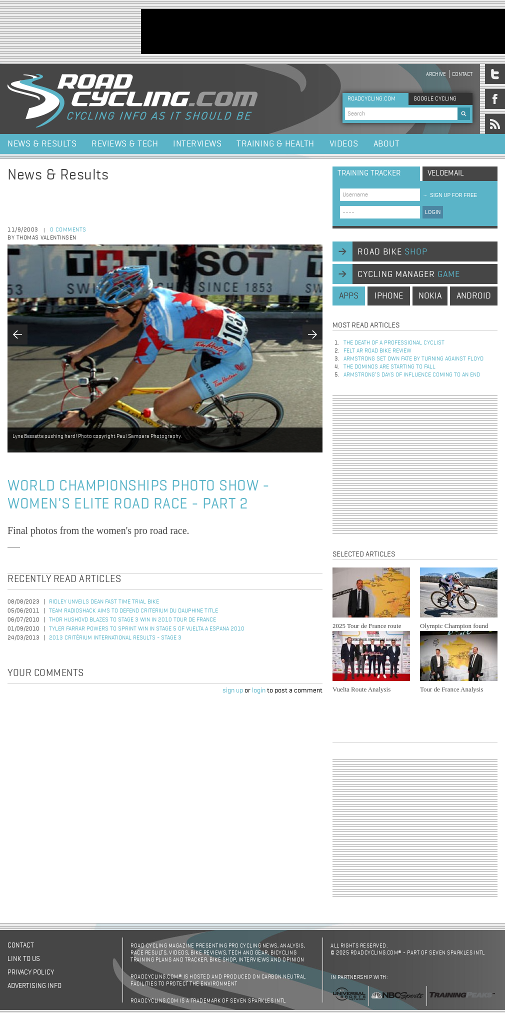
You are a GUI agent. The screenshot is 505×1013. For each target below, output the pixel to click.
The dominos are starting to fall (390, 367)
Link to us (24, 959)
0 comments (68, 230)
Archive (436, 74)
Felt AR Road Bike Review (378, 351)
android (473, 296)
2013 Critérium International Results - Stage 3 (115, 638)
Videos (344, 144)
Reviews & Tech (125, 144)
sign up (232, 690)
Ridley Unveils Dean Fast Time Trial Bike (104, 602)
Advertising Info (35, 986)
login (259, 690)
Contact (462, 74)
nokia (430, 296)
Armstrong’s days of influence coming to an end (412, 375)
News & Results (42, 144)
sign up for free (449, 195)
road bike (393, 252)
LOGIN (432, 212)
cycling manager (409, 274)
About (387, 144)
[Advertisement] (415, 464)
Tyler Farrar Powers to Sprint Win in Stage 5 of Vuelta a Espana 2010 (146, 629)
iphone (388, 296)
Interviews (197, 144)
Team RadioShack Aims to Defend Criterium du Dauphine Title (133, 611)
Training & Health (275, 144)
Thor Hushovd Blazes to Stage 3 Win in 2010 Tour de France (132, 620)
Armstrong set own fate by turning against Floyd (414, 359)
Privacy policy (31, 972)
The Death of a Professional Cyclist (394, 343)
